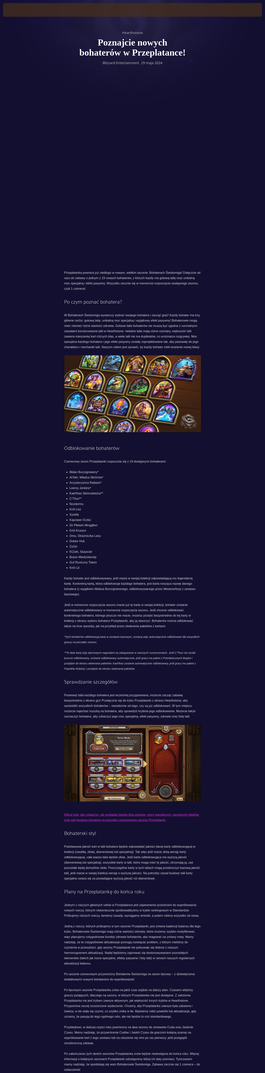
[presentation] (15, 10)
